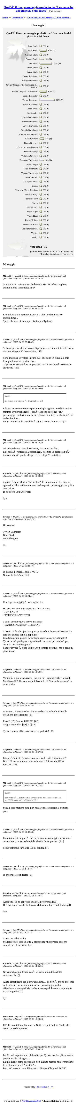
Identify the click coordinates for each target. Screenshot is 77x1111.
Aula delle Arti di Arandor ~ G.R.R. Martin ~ (49, 17)
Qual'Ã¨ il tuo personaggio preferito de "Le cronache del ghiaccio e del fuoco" (38, 9)
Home (5, 17)
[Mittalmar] (17, 17)
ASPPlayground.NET (31, 1101)
